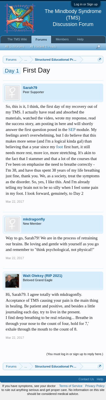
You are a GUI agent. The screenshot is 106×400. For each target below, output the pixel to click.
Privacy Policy (95, 386)
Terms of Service (71, 386)
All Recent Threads (43, 46)
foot (59, 147)
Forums (41, 39)
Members (62, 39)
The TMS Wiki (17, 39)
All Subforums (14, 46)
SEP (71, 129)
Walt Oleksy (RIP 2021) (42, 276)
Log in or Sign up (86, 4)
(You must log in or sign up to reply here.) (74, 354)
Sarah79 (30, 88)
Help (80, 39)
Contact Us (86, 379)
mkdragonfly (34, 219)
